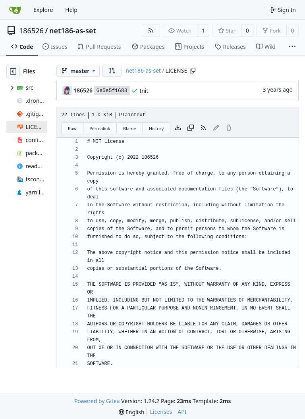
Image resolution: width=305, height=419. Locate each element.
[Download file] (178, 128)
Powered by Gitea (97, 401)
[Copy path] (192, 70)
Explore (43, 9)
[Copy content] (190, 128)
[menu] (132, 412)
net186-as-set (72, 31)
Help (71, 9)
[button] (112, 71)
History (156, 128)
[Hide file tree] (13, 71)
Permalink (99, 128)
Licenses (161, 411)
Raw (72, 128)
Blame (129, 128)
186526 (31, 31)
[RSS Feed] (151, 31)
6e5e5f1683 (111, 91)
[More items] (292, 47)
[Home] (15, 10)
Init (143, 90)
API (182, 411)
